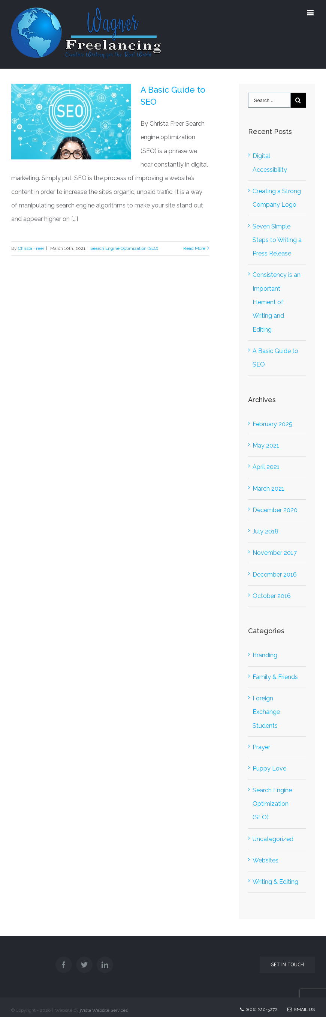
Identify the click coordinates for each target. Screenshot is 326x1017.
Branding (265, 655)
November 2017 (275, 552)
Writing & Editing (275, 881)
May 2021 (266, 445)
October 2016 (272, 595)
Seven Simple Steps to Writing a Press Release (277, 240)
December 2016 (275, 574)
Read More (194, 248)
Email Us (301, 1009)
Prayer (261, 747)
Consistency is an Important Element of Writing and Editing (277, 302)
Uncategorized (273, 839)
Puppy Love (269, 768)
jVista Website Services (104, 1010)
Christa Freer (31, 248)
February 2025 (272, 424)
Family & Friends (275, 677)
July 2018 (265, 531)
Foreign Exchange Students (266, 712)
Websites (265, 860)
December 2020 (275, 510)
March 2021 (268, 488)
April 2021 (266, 466)
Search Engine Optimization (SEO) (124, 248)
